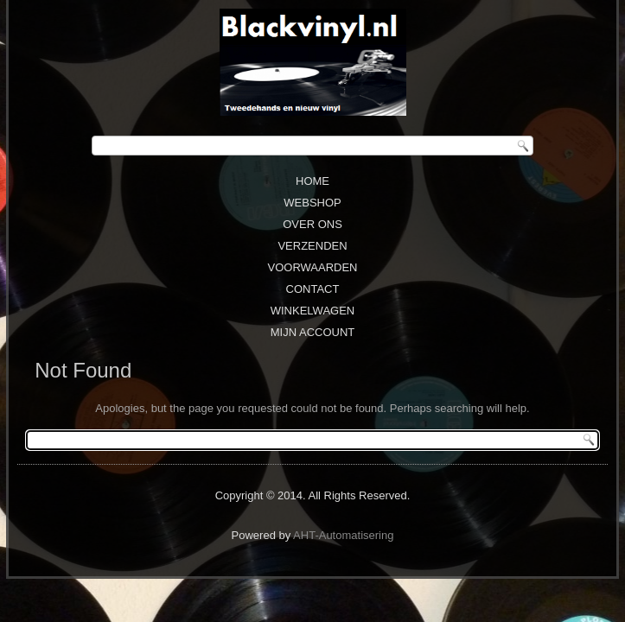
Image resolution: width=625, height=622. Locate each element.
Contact (313, 288)
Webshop (312, 202)
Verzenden (312, 245)
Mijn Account (313, 332)
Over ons (312, 224)
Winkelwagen (313, 310)
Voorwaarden (312, 267)
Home (312, 181)
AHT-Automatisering (343, 535)
